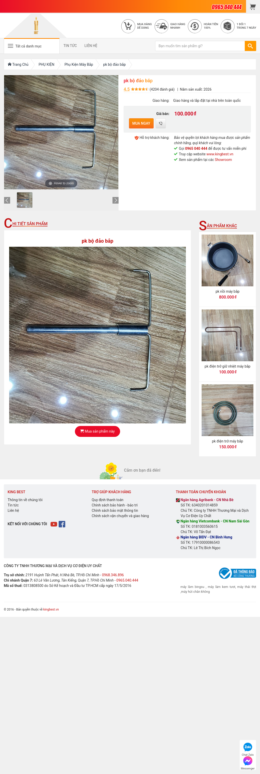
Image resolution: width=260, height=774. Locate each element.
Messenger (248, 762)
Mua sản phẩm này (97, 431)
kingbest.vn (51, 609)
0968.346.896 (113, 575)
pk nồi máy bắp (227, 291)
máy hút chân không (195, 592)
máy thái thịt (246, 587)
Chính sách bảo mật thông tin (115, 510)
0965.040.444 (127, 580)
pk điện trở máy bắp (227, 441)
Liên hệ (13, 510)
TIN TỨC (70, 46)
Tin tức (13, 505)
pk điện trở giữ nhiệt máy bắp (227, 366)
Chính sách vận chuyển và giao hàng (120, 516)
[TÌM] (250, 46)
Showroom (223, 160)
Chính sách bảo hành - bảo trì (115, 505)
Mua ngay (141, 123)
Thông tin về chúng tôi (25, 500)
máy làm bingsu (192, 587)
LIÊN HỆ (91, 46)
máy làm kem (219, 587)
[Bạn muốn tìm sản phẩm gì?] (200, 46)
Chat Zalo (248, 749)
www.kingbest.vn (219, 154)
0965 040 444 (196, 148)
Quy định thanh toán (107, 500)
